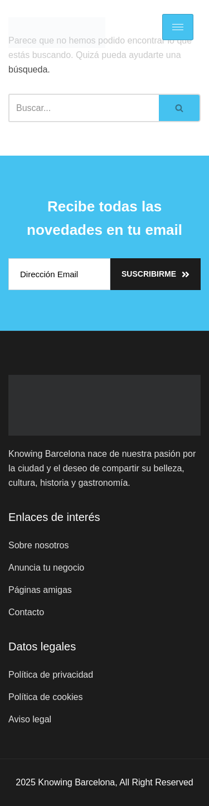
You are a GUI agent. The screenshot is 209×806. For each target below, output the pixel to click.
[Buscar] (83, 108)
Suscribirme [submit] (155, 274)
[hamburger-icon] (177, 27)
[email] (59, 274)
